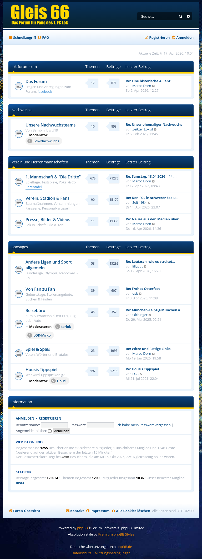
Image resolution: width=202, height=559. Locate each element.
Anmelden (25, 418)
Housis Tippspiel (41, 369)
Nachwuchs (21, 109)
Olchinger (140, 314)
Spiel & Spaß (38, 349)
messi (21, 482)
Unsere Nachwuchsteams (50, 125)
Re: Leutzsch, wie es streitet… (150, 261)
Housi (58, 380)
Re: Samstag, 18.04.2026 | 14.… (151, 176)
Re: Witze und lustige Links (148, 348)
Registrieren (50, 418)
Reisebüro (35, 310)
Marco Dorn (141, 85)
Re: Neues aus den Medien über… (153, 219)
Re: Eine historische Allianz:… (150, 81)
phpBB (82, 528)
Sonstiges (20, 246)
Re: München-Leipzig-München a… (154, 310)
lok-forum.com (24, 66)
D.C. (135, 373)
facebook (45, 91)
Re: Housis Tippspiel (142, 369)
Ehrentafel (34, 186)
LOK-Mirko (39, 335)
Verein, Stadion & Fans (47, 198)
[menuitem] (43, 37)
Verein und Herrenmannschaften (40, 161)
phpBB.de (124, 546)
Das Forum (36, 81)
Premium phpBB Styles (116, 534)
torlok (63, 326)
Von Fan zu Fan (40, 289)
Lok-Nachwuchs (43, 141)
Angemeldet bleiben (34, 430)
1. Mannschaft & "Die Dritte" (53, 177)
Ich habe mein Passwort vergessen (143, 424)
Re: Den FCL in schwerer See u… (152, 197)
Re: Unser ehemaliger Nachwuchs (154, 124)
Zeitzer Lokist (142, 129)
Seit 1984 (139, 202)
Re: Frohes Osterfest (143, 288)
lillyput (137, 266)
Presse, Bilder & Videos (48, 219)
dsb (135, 293)
